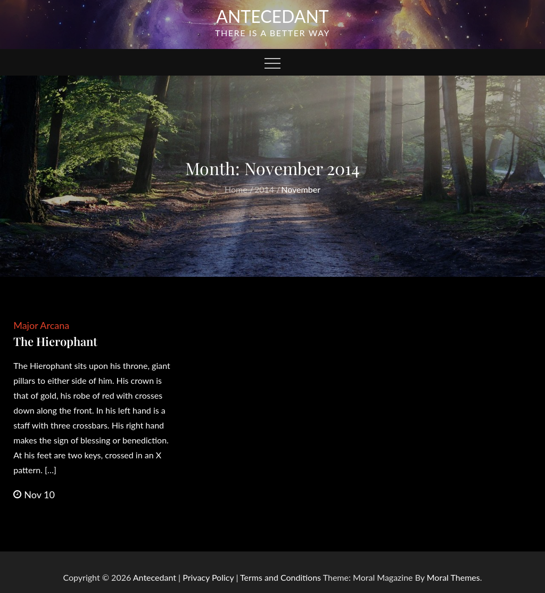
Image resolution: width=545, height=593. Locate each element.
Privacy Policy (208, 577)
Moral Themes (453, 577)
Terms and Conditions (281, 577)
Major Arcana (41, 325)
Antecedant (272, 16)
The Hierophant (55, 341)
